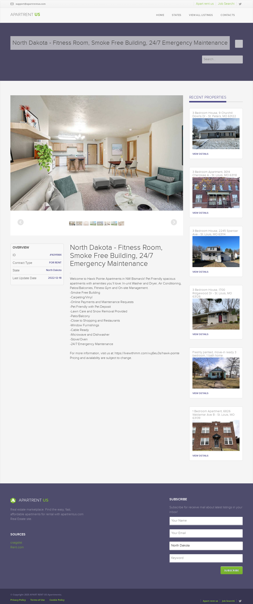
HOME (160, 15)
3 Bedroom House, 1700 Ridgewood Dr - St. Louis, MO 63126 (212, 293)
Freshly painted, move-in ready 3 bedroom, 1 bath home (214, 354)
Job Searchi (226, 4)
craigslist (16, 543)
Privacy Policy (18, 599)
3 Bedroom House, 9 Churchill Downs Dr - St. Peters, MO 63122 (214, 114)
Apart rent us (205, 4)
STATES (176, 15)
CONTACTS (228, 15)
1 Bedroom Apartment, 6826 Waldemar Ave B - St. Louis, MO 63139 (213, 415)
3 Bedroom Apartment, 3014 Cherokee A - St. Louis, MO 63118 (214, 173)
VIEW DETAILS (200, 153)
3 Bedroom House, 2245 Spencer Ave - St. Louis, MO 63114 (215, 232)
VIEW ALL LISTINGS (201, 15)
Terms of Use (37, 599)
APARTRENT (25, 14)
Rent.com (17, 547)
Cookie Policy (57, 599)
